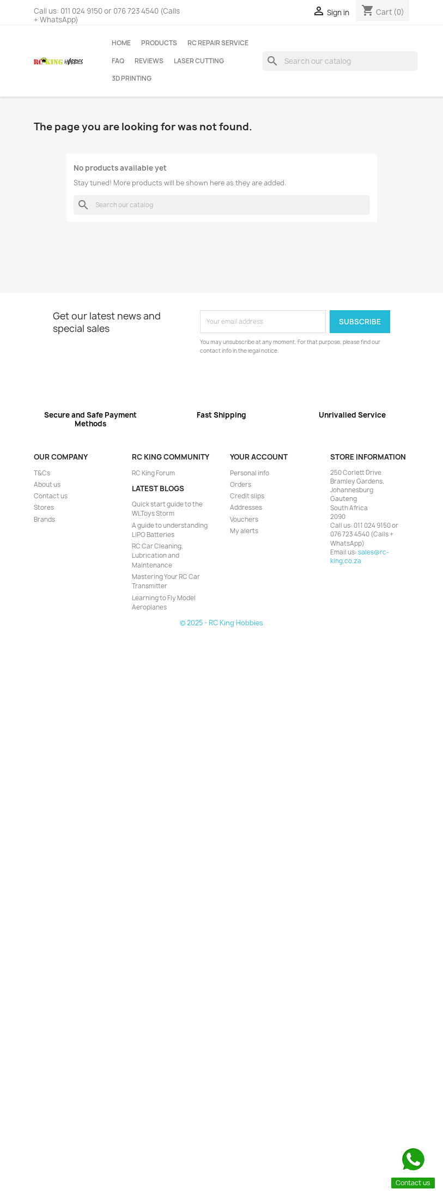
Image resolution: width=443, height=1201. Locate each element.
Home (121, 43)
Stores (44, 507)
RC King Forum (153, 473)
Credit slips (247, 496)
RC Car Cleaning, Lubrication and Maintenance (157, 556)
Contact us (51, 496)
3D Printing (131, 78)
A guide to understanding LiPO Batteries (170, 530)
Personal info (249, 473)
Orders (240, 484)
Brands (44, 519)
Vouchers (244, 519)
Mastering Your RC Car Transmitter (166, 581)
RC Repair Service (217, 43)
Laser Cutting (199, 61)
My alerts (244, 531)
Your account (259, 457)
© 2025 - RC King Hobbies (221, 622)
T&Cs (42, 473)
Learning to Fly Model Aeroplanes (164, 603)
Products (159, 43)
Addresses (246, 507)
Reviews (149, 61)
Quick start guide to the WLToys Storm (167, 509)
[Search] (340, 61)
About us (47, 484)
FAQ (118, 61)
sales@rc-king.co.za (359, 556)
